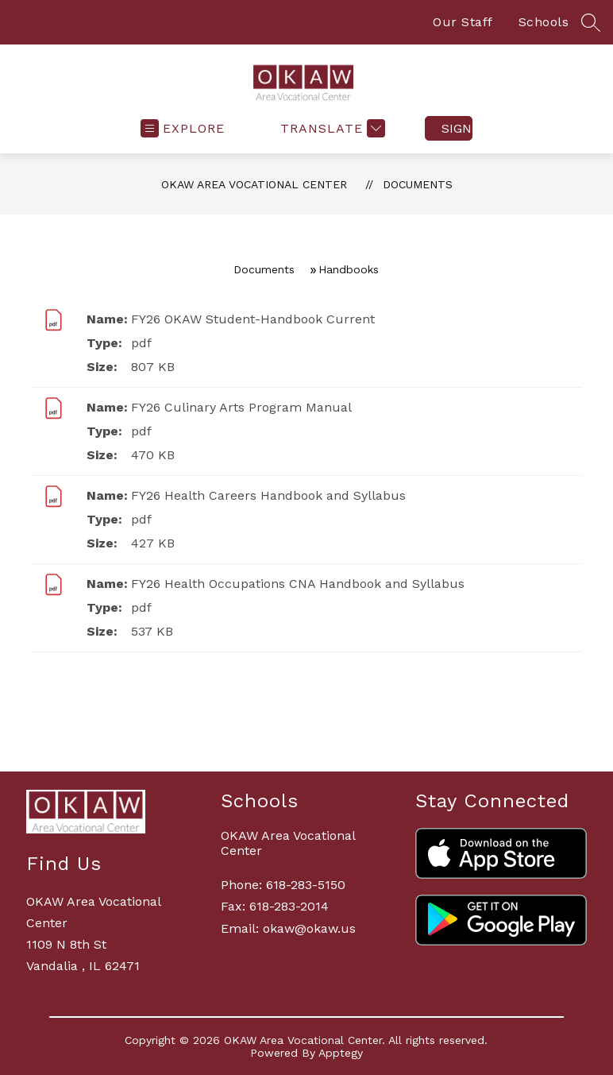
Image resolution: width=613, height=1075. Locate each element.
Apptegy (340, 1052)
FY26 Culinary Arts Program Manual (241, 407)
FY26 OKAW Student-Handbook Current (253, 319)
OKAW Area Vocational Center (254, 184)
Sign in (456, 128)
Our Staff (463, 21)
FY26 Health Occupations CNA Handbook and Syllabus (298, 583)
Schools (544, 21)
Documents (418, 184)
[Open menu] (183, 128)
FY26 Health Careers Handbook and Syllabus (268, 495)
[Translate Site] (330, 128)
